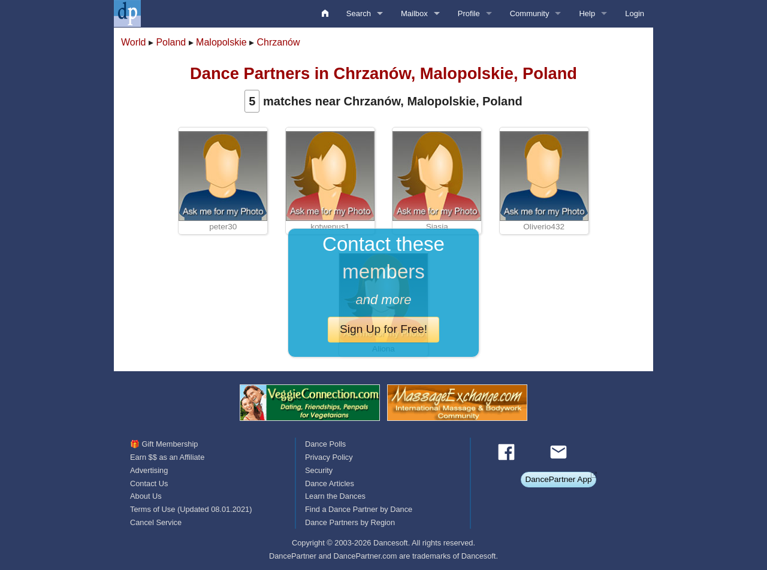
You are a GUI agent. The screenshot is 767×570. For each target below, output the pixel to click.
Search (358, 13)
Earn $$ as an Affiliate (167, 457)
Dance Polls (325, 443)
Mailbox (414, 13)
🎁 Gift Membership (164, 443)
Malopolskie (221, 42)
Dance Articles (329, 483)
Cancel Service (156, 522)
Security (319, 470)
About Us (146, 496)
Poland (171, 42)
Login (634, 13)
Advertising (149, 470)
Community (529, 13)
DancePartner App (558, 479)
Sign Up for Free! (383, 329)
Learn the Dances (335, 496)
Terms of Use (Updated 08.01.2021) (191, 509)
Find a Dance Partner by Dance (358, 509)
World (133, 42)
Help (587, 13)
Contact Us (149, 483)
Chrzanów (278, 42)
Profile (469, 13)
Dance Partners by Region (350, 522)
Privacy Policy (329, 457)
